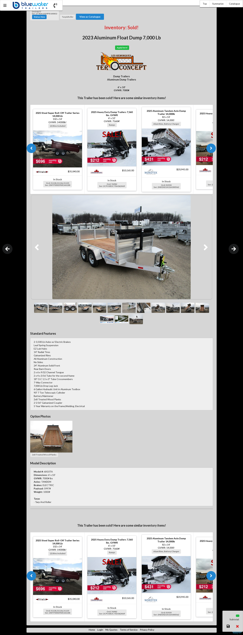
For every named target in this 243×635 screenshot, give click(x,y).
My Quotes (111, 629)
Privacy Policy (147, 629)
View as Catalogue (89, 16)
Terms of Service (129, 629)
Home (92, 629)
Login (100, 629)
